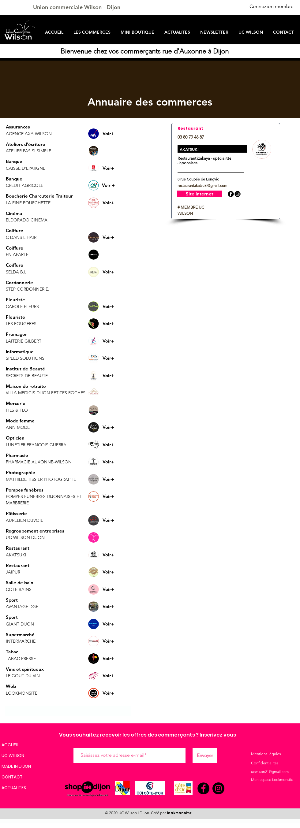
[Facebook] (203, 788)
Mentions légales (266, 754)
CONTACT (12, 777)
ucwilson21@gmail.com (270, 771)
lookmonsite (179, 812)
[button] (108, 150)
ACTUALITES (14, 788)
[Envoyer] (205, 755)
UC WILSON (13, 755)
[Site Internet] (199, 194)
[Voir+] (108, 133)
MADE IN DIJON (16, 766)
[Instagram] (218, 788)
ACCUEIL (10, 745)
